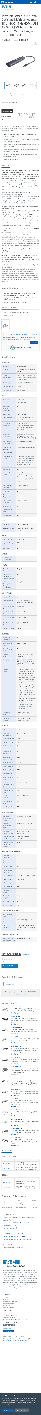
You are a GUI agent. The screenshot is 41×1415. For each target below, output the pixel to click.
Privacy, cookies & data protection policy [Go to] (15, 1339)
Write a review (13, 102)
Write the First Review (10, 966)
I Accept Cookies (8, 1410)
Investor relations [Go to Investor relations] (8, 1303)
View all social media (9, 1328)
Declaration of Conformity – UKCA (13, 1236)
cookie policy (31, 1405)
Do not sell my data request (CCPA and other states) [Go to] (19, 1339)
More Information (22, 1410)
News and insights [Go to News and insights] (8, 1307)
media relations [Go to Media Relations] (7, 1313)
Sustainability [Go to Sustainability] (7, 1305)
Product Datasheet (9, 1228)
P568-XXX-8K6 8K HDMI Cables (26, 447)
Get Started (34, 342)
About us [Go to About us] (5, 1297)
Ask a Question (10, 984)
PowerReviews (26, 954)
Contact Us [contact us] (8, 1331)
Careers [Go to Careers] (5, 1299)
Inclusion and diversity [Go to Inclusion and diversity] (10, 1301)
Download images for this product (13, 1247)
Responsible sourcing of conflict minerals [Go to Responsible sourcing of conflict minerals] (15, 1319)
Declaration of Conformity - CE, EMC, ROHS (16, 1239)
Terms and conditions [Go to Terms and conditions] (9, 1317)
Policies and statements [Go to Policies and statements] (10, 1315)
